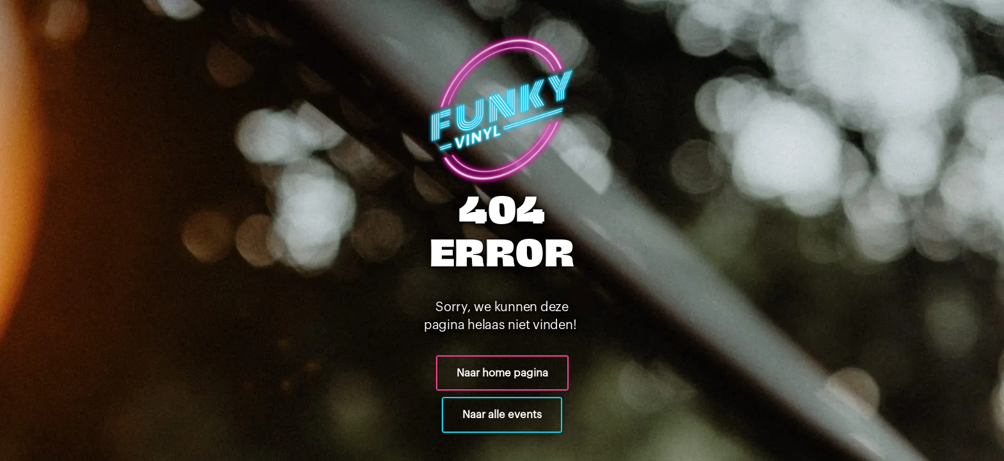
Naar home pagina (502, 373)
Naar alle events (502, 414)
